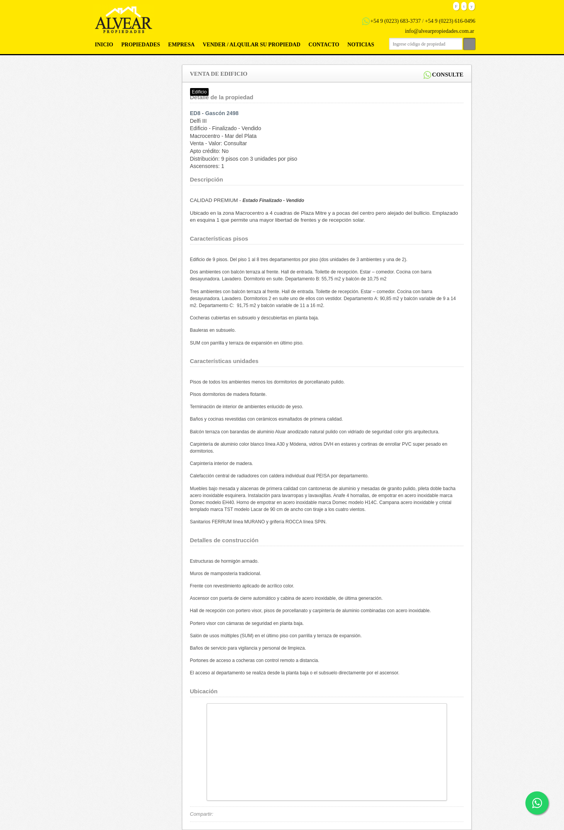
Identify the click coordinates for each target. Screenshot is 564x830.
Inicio (104, 45)
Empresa (181, 45)
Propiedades (140, 45)
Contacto (324, 45)
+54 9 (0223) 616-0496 (450, 21)
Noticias (360, 45)
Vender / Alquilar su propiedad (252, 45)
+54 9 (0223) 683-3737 (395, 21)
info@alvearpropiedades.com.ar (439, 31)
